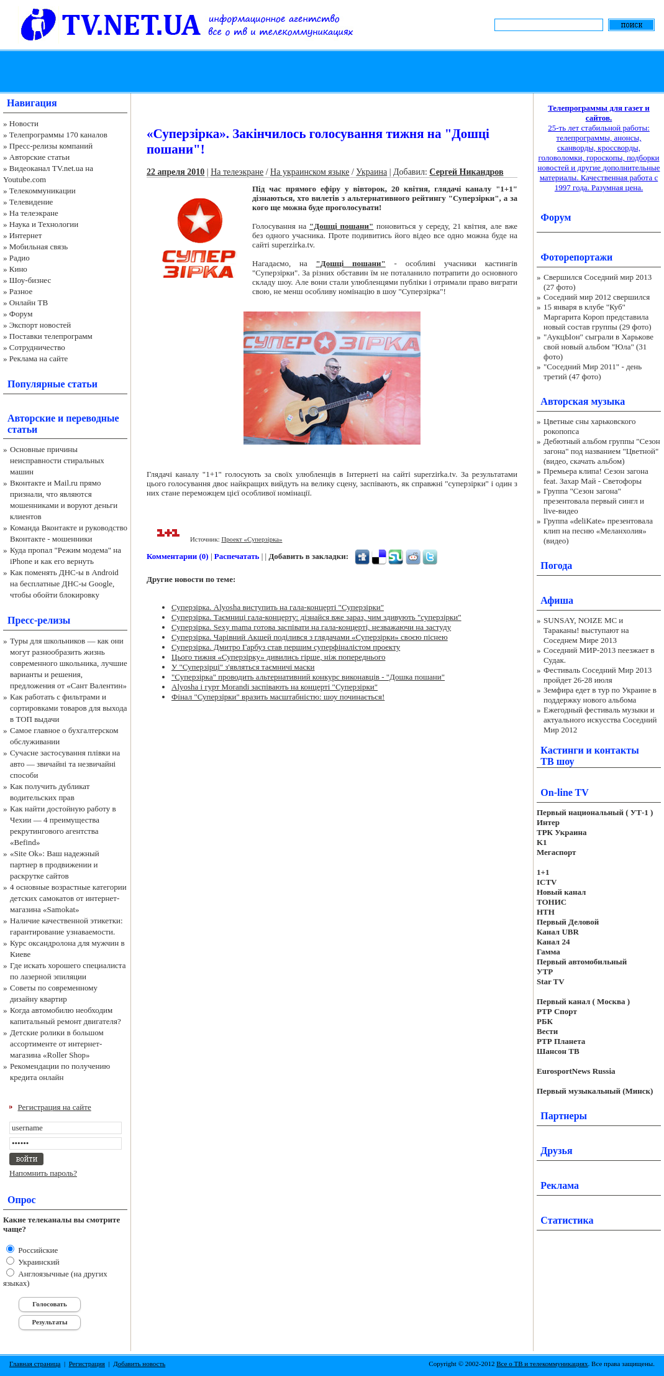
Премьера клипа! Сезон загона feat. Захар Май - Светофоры (595, 476)
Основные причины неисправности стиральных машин (57, 460)
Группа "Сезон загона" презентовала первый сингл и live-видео (593, 500)
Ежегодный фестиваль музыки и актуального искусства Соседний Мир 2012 (600, 719)
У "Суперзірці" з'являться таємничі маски (243, 667)
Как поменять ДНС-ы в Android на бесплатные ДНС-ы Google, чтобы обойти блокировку (64, 583)
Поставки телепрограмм (51, 336)
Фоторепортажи (576, 257)
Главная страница (34, 1363)
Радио (19, 257)
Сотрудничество (37, 347)
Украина (371, 172)
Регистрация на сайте (54, 1107)
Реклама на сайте (38, 358)
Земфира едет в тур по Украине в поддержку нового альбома (600, 694)
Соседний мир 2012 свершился (596, 297)
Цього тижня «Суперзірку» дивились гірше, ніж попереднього (278, 657)
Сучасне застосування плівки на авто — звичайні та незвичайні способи (65, 764)
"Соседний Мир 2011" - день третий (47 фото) (592, 371)
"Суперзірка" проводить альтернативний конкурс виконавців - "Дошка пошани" (308, 676)
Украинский (38, 1262)
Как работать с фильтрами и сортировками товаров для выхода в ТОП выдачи (68, 708)
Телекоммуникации (42, 190)
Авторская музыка (582, 401)
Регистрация (87, 1363)
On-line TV (564, 792)
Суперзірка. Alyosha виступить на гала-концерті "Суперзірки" (277, 607)
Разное (21, 291)
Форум (21, 313)
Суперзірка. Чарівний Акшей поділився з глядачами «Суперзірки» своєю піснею (309, 637)
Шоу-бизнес (30, 280)
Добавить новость (139, 1363)
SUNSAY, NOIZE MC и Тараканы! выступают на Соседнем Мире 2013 (586, 630)
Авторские (31, 418)
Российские (37, 1250)
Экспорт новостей (40, 325)
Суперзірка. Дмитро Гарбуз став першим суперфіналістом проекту (285, 647)
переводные (92, 418)
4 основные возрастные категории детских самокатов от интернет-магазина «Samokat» (68, 898)
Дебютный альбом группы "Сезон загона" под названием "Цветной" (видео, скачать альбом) (601, 451)
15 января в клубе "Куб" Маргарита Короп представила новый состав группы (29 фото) (597, 316)
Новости (24, 123)
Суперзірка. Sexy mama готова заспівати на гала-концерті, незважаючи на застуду (311, 627)
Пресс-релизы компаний (51, 145)
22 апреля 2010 (175, 172)
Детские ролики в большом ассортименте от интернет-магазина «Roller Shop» (57, 1044)
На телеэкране (33, 213)
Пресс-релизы (38, 620)
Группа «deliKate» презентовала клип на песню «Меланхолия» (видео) (598, 530)
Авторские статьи (39, 157)
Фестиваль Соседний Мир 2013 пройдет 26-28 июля (597, 675)
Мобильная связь (38, 246)
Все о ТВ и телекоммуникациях (542, 1363)
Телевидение (31, 201)
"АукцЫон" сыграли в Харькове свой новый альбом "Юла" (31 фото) (598, 346)
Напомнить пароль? (43, 1173)
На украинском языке (309, 172)
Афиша (556, 600)
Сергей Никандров (466, 172)
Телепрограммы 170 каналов (58, 134)
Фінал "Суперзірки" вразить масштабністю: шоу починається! (277, 696)
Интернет (25, 235)
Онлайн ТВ (28, 302)
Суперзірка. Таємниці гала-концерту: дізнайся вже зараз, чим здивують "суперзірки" (316, 617)
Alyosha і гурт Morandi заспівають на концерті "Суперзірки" (274, 686)
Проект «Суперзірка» (251, 539)
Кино (18, 269)
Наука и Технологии (43, 224)
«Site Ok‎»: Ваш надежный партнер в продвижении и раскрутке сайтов (54, 864)
